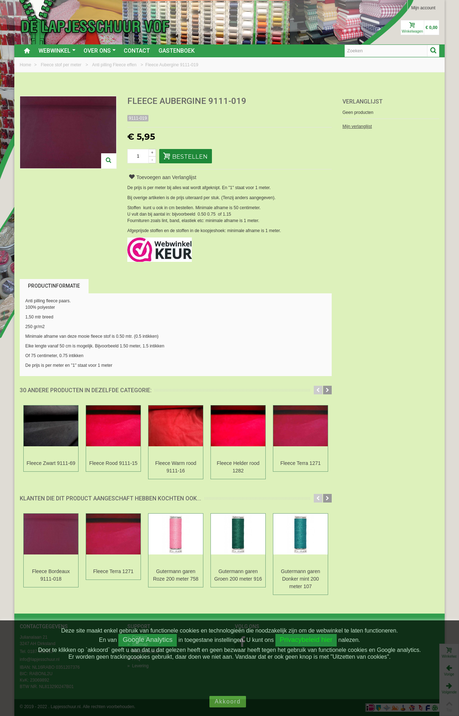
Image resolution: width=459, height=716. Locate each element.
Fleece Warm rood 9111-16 (176, 467)
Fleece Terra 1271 (300, 463)
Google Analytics (147, 639)
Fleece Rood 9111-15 (113, 463)
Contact (137, 50)
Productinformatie (54, 286)
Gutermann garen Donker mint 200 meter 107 (300, 578)
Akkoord (228, 701)
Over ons (100, 50)
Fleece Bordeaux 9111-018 (51, 575)
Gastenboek (176, 50)
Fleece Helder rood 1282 (238, 467)
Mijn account (423, 7)
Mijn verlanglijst (357, 126)
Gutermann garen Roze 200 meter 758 (176, 575)
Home (26, 64)
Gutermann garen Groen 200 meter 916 (238, 575)
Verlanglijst (362, 101)
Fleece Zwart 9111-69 (51, 463)
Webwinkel (57, 50)
